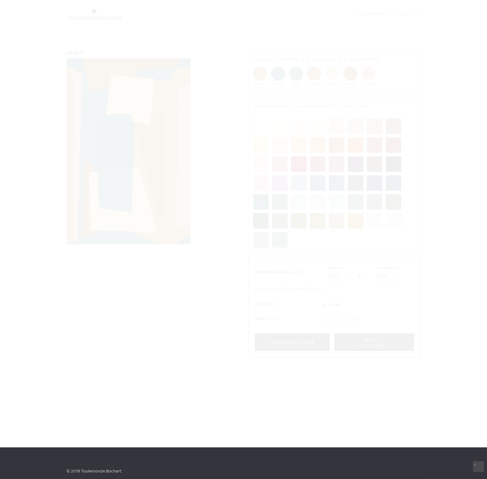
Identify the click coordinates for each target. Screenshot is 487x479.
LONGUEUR (387, 268)
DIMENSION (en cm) (278, 272)
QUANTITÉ (267, 318)
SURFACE (265, 304)
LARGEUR (336, 268)
